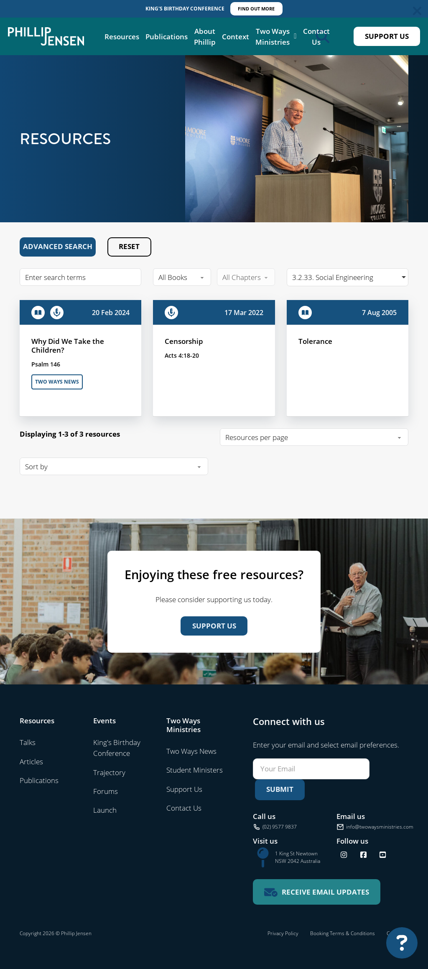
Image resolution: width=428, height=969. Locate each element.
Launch (105, 810)
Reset (129, 246)
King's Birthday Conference (116, 747)
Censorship (184, 341)
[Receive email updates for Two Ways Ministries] (316, 892)
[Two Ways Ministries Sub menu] (295, 36)
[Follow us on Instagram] (343, 854)
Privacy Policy (283, 933)
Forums (105, 791)
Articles (31, 761)
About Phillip (205, 36)
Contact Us (316, 36)
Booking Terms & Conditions (342, 933)
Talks (28, 742)
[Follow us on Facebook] (363, 854)
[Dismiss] (417, 11)
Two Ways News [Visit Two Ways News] (191, 751)
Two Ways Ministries (272, 36)
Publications (166, 36)
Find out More (256, 8)
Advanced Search (57, 246)
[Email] (311, 768)
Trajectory (109, 772)
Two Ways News (57, 381)
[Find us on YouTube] (382, 854)
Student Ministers (194, 770)
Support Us (387, 36)
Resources (121, 36)
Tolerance (315, 341)
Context (235, 36)
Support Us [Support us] (214, 626)
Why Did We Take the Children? (67, 345)
